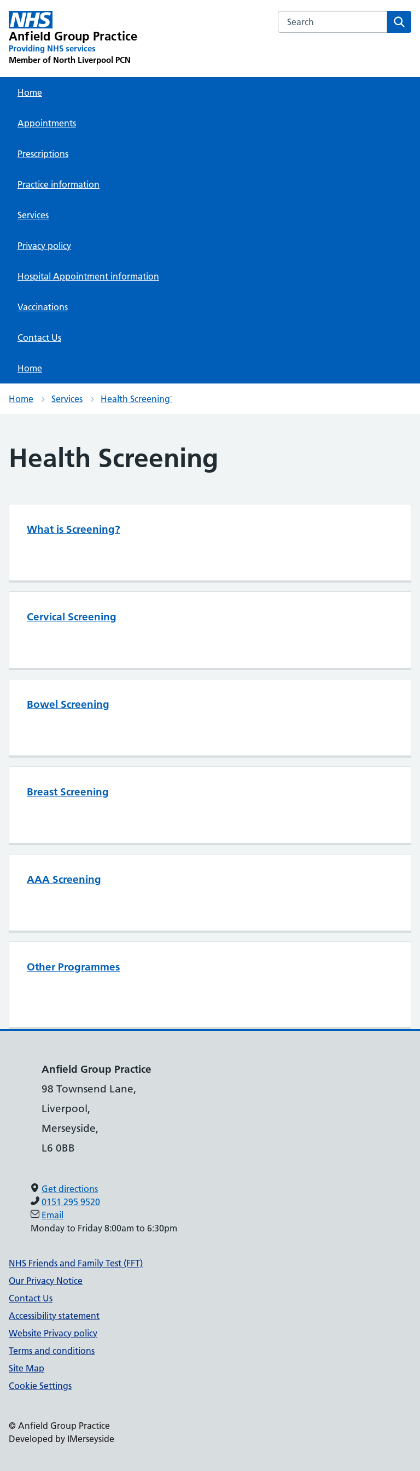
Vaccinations (43, 306)
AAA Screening (64, 879)
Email (52, 1215)
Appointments (47, 123)
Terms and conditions (52, 1350)
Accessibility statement (54, 1315)
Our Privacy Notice (46, 1280)
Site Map (26, 1368)
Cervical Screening (71, 617)
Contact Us (39, 337)
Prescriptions (43, 153)
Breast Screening (68, 792)
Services (33, 215)
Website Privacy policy (53, 1333)
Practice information (59, 184)
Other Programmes (73, 967)
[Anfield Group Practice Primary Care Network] (73, 38)
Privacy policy (44, 245)
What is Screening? (73, 529)
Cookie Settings (40, 1385)
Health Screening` (136, 398)
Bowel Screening (68, 704)
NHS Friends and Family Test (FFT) (76, 1263)
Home (30, 92)
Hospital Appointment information (88, 276)
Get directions (70, 1188)
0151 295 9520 (71, 1201)
